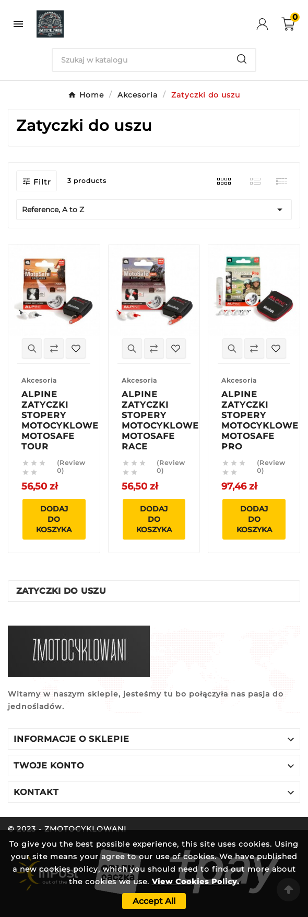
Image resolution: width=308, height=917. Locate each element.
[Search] (140, 60)
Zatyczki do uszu (61, 591)
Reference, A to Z (154, 209)
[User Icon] (268, 24)
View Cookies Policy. (196, 881)
